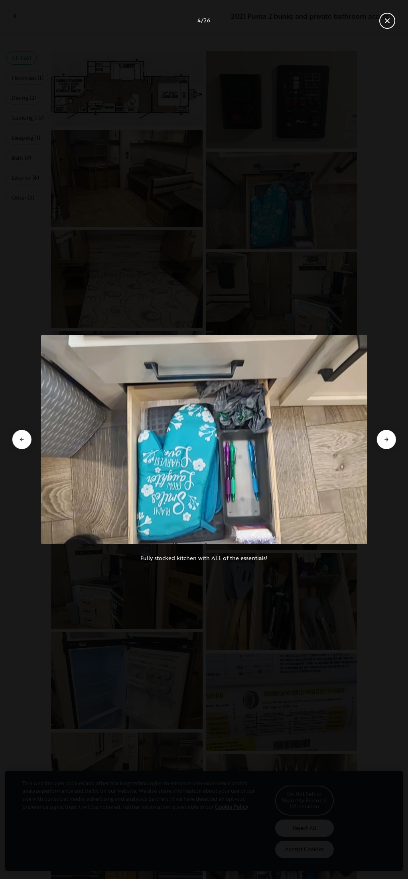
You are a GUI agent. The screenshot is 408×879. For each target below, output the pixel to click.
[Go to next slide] (386, 439)
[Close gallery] (387, 21)
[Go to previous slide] (21, 439)
